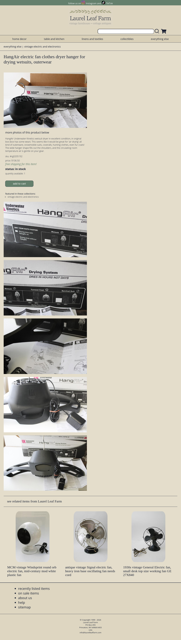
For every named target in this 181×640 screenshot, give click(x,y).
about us (25, 597)
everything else (160, 39)
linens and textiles (92, 39)
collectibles (126, 39)
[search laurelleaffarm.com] (157, 31)
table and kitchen (54, 39)
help (21, 602)
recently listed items (34, 588)
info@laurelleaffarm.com (90, 632)
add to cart (19, 183)
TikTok (109, 3)
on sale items (28, 593)
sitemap (24, 607)
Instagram (91, 3)
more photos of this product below (27, 132)
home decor (19, 39)
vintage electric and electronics (42, 46)
